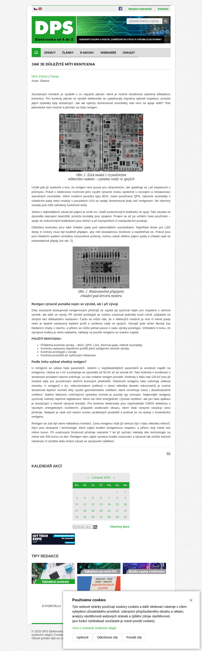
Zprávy (50, 53)
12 (93, 504)
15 (117, 504)
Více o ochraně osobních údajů (94, 628)
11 (84, 504)
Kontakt (163, 8)
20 (100, 510)
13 (100, 504)
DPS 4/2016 (40, 76)
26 (93, 517)
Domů (36, 52)
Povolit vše (134, 637)
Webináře (108, 53)
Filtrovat (95, 527)
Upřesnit (82, 637)
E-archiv (87, 53)
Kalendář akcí (47, 466)
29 (117, 517)
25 (84, 517)
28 (109, 517)
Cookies (59, 634)
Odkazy (129, 53)
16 (125, 504)
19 (93, 510)
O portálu (51, 606)
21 (109, 510)
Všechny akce (119, 526)
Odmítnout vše (107, 637)
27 (100, 517)
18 (84, 510)
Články (68, 53)
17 (76, 510)
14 (109, 504)
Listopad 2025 (101, 477)
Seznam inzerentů (140, 8)
